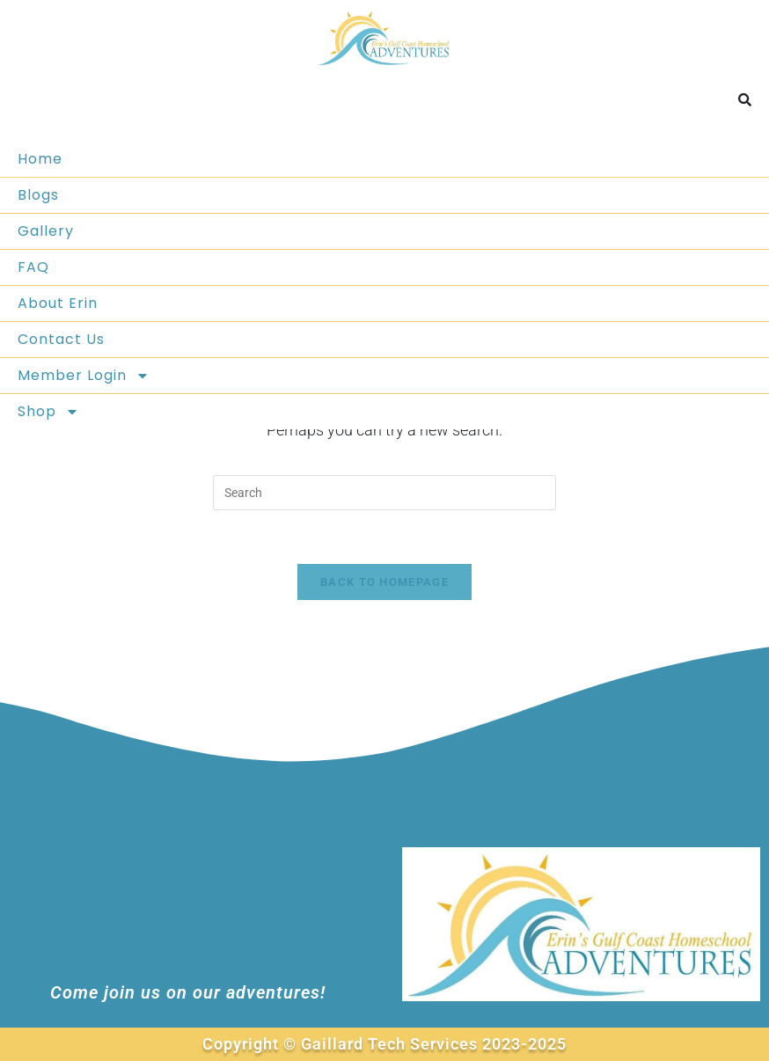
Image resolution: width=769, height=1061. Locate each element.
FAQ (33, 267)
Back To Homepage (384, 582)
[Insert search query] (384, 492)
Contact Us (61, 339)
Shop (48, 412)
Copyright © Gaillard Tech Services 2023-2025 (384, 1044)
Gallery (46, 231)
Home (40, 159)
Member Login (84, 375)
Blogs (38, 195)
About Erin (58, 303)
